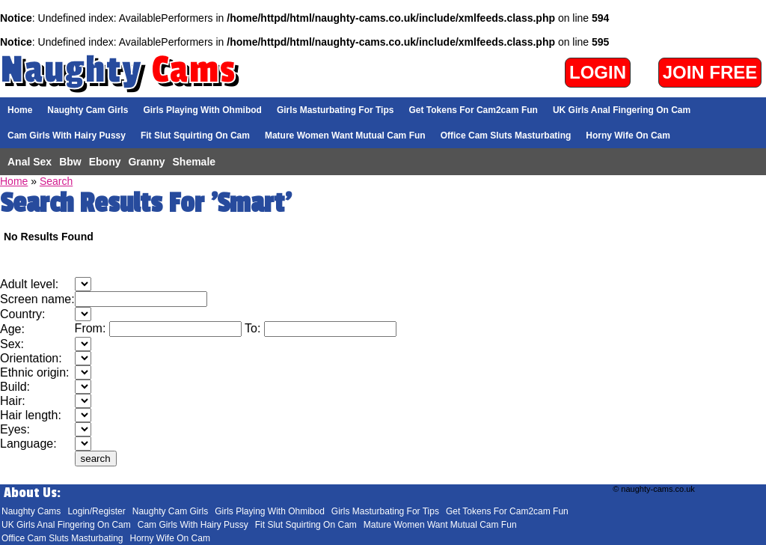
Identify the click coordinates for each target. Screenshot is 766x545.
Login (597, 72)
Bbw (70, 162)
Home (19, 110)
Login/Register (96, 511)
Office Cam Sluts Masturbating (506, 135)
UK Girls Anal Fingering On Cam (621, 110)
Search (56, 181)
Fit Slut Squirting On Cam (195, 135)
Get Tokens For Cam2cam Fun (472, 110)
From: (92, 328)
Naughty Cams (31, 511)
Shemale (194, 162)
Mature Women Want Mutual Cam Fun (345, 135)
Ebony (105, 162)
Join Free (710, 72)
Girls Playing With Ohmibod (202, 110)
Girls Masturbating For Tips (335, 110)
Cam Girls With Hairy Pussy (66, 135)
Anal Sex (29, 162)
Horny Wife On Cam (628, 135)
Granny (146, 162)
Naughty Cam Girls (87, 110)
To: (254, 328)
